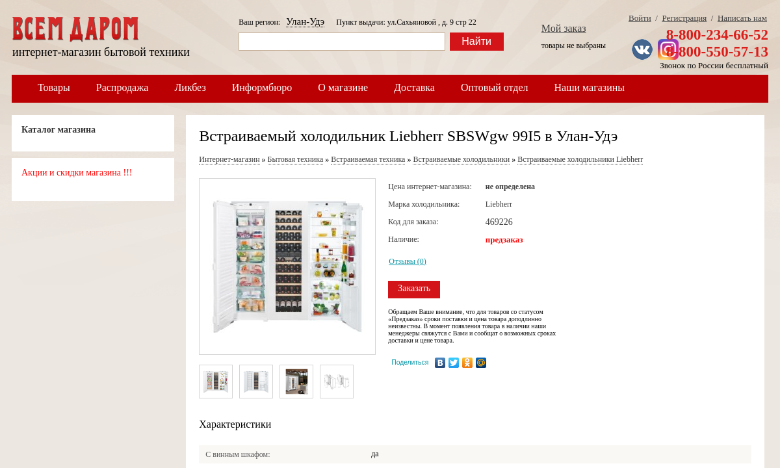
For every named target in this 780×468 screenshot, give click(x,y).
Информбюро (262, 87)
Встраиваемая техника (368, 159)
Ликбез (189, 87)
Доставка (414, 87)
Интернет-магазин (229, 159)
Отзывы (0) (407, 261)
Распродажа (122, 87)
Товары (54, 87)
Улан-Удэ (305, 21)
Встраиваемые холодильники (461, 159)
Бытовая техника (296, 159)
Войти (640, 18)
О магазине (343, 87)
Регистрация (684, 18)
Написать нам (742, 18)
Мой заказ (563, 28)
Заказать (414, 288)
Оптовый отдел (494, 87)
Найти (476, 41)
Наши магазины (589, 87)
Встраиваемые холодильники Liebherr (580, 159)
